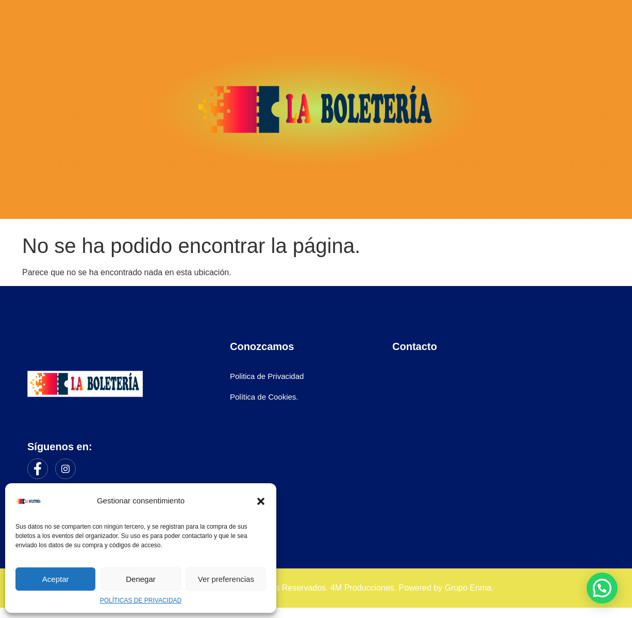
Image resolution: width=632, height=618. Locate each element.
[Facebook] (37, 468)
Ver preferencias (226, 579)
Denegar (141, 579)
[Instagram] (65, 468)
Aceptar (55, 579)
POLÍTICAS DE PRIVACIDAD (140, 600)
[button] (261, 501)
